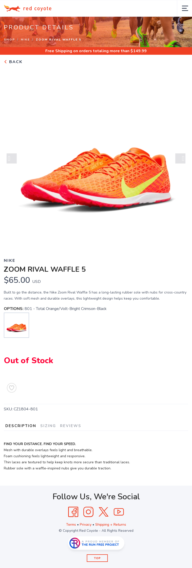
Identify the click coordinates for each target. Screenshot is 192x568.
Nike (25, 40)
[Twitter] (103, 512)
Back (13, 62)
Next (180, 159)
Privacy (85, 524)
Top (97, 558)
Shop (9, 40)
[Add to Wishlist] (11, 388)
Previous (12, 159)
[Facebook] (73, 512)
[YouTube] (118, 512)
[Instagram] (88, 512)
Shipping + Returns (110, 524)
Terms (71, 524)
